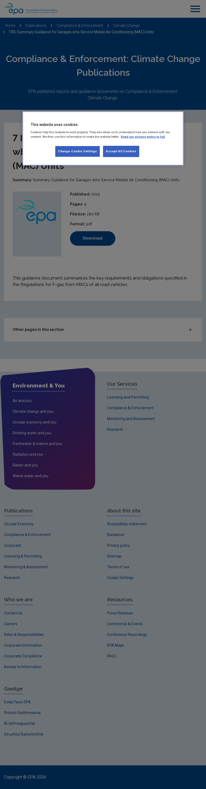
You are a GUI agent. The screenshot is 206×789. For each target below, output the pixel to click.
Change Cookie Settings (77, 151)
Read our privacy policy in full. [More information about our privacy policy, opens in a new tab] (143, 137)
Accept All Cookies (121, 151)
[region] (103, 138)
